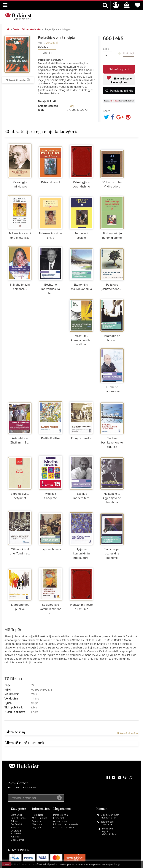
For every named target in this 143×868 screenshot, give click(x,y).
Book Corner (17, 840)
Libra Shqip (17, 815)
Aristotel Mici (50, 42)
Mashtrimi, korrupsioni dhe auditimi (81, 340)
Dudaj (70, 106)
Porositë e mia (60, 815)
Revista (15, 827)
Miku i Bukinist (39, 818)
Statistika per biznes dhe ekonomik (112, 553)
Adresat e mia (60, 821)
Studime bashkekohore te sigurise (112, 442)
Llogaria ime (62, 809)
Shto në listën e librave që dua (121, 80)
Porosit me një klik (121, 90)
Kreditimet (58, 818)
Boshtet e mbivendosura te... (50, 289)
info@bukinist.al (109, 834)
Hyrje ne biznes (50, 549)
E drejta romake (81, 438)
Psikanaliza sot (50, 182)
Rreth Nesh (38, 815)
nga (40, 42)
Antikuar (15, 837)
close (7, 864)
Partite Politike (50, 438)
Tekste (14, 821)
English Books (18, 818)
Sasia (106, 48)
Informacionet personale (65, 824)
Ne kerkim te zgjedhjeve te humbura (112, 498)
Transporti (37, 821)
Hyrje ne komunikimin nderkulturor (81, 553)
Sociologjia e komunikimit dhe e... (50, 609)
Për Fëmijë (16, 824)
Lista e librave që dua (64, 827)
